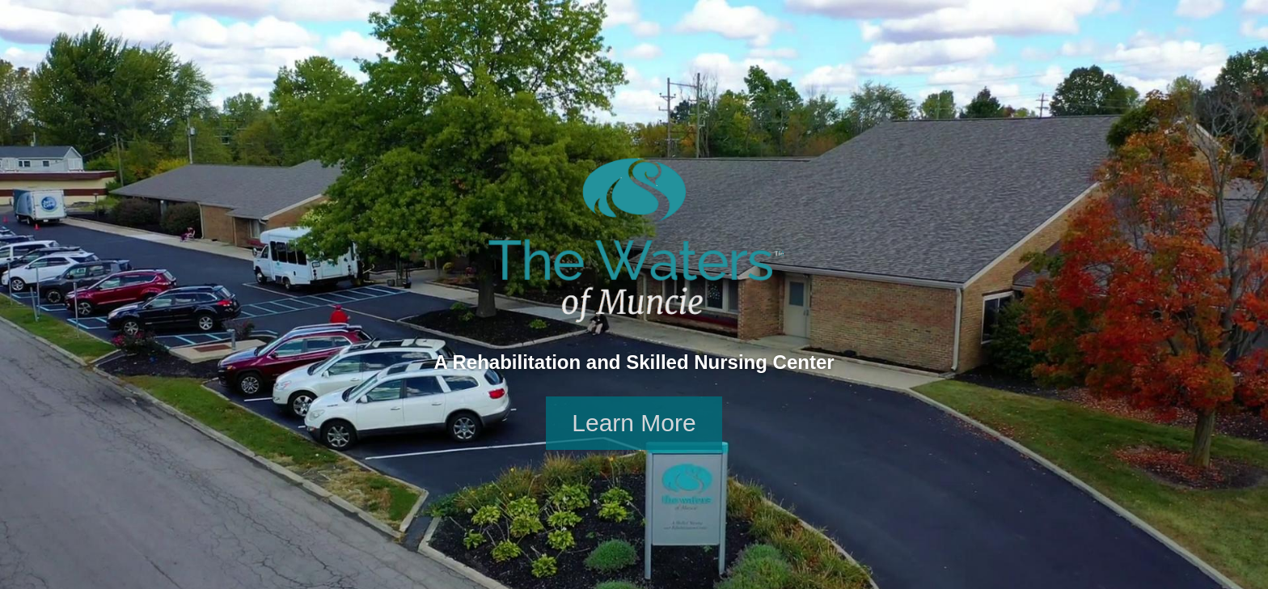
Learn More (633, 422)
